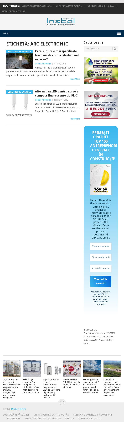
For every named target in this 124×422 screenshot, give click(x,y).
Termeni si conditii (89, 418)
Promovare (13, 418)
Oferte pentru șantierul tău (51, 414)
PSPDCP (69, 418)
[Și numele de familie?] (100, 257)
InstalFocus (68, 20)
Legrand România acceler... (37, 6)
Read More (75, 79)
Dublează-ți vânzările (16, 414)
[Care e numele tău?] (100, 246)
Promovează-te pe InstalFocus (42, 418)
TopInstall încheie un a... (100, 6)
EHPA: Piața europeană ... (69, 6)
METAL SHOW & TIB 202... (14, 11)
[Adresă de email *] (100, 268)
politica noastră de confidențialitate (100, 297)
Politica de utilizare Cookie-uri (92, 414)
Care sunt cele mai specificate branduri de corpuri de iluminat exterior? (57, 55)
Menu (6, 33)
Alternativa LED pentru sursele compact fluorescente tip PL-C (56, 93)
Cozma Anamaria (43, 64)
